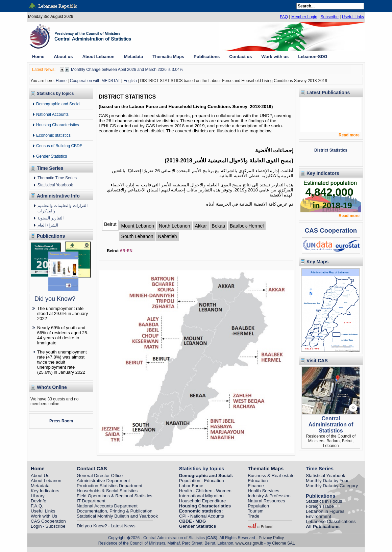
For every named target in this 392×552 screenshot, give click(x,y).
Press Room (61, 421)
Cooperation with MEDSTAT (95, 80)
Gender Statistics (51, 156)
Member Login (304, 17)
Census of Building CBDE (59, 145)
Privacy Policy (271, 537)
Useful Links (353, 17)
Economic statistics (53, 135)
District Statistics (330, 150)
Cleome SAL (283, 543)
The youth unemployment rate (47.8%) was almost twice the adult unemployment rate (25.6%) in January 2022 (62, 362)
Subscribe (329, 17)
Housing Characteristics (57, 125)
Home (61, 80)
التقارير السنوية (51, 218)
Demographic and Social (58, 104)
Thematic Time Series (57, 178)
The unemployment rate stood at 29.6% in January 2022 (62, 313)
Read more (349, 135)
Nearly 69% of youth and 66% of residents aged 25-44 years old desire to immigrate (63, 335)
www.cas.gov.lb (249, 543)
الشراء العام (48, 225)
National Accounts (52, 114)
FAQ (284, 17)
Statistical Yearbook (55, 185)
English (130, 80)
